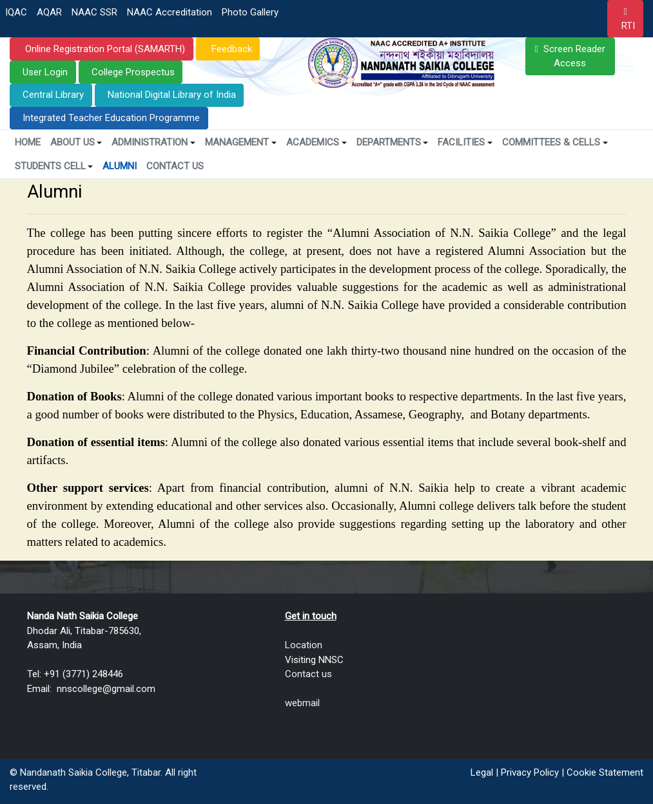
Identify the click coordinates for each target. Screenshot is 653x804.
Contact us (308, 674)
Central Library (53, 94)
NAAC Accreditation (169, 12)
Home (28, 142)
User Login (45, 72)
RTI (628, 26)
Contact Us (175, 166)
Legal (482, 772)
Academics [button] (316, 142)
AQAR (49, 12)
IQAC (16, 12)
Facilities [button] (465, 142)
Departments (392, 142)
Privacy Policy (530, 772)
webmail (302, 703)
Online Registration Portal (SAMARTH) (104, 49)
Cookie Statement (605, 772)
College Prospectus (133, 72)
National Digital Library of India (172, 94)
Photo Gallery (250, 12)
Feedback (230, 49)
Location (303, 645)
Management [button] (241, 142)
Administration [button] (153, 142)
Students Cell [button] (54, 166)
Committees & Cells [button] (555, 142)
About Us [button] (76, 142)
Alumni (119, 166)
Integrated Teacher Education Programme (111, 118)
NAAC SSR (94, 12)
